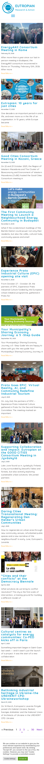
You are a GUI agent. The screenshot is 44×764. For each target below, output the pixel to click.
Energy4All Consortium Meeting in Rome (19, 48)
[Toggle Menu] (13, 16)
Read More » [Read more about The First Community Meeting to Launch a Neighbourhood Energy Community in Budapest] (6, 241)
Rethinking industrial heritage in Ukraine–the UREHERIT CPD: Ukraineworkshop (19, 694)
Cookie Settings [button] (9, 759)
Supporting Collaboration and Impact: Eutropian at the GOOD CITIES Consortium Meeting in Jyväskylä (21, 452)
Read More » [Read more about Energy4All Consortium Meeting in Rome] (6, 73)
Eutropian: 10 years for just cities (19, 104)
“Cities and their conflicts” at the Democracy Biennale (17, 578)
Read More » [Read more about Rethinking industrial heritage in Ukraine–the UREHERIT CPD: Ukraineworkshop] (6, 722)
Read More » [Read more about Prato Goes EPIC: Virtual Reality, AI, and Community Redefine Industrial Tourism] (6, 417)
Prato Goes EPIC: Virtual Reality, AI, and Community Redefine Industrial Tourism (20, 389)
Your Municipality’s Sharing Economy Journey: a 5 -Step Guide (20, 332)
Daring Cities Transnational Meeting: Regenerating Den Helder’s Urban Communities (19, 516)
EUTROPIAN (25, 6)
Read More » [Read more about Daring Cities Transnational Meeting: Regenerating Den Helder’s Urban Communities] (6, 546)
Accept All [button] (22, 759)
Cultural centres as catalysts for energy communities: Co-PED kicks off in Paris (17, 636)
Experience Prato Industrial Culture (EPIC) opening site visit (20, 273)
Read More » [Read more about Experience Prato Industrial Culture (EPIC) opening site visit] (6, 300)
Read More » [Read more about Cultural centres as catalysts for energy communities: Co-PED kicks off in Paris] (6, 660)
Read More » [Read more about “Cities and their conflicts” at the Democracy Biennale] (6, 602)
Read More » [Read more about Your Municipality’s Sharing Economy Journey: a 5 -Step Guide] (6, 355)
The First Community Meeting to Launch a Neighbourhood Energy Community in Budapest (20, 216)
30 (32, 729)
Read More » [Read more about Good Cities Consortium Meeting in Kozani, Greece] (6, 182)
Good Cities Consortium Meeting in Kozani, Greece (21, 157)
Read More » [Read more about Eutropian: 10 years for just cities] (6, 126)
